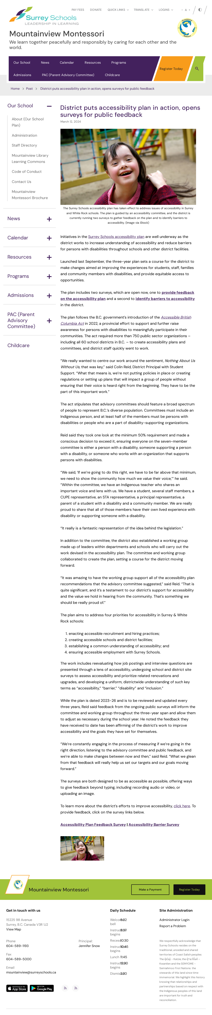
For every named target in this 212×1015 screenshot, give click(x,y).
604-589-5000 (18, 959)
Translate (143, 10)
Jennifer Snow (89, 946)
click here (182, 806)
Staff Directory (24, 145)
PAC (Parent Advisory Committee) (68, 75)
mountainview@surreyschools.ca (31, 972)
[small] (182, 10)
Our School (21, 62)
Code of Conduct (27, 171)
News (45, 62)
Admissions (22, 75)
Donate (96, 10)
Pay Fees (78, 10)
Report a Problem (172, 926)
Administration (24, 135)
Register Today (171, 69)
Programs (118, 62)
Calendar (67, 62)
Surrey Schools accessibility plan (116, 236)
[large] (189, 10)
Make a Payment (150, 889)
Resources (93, 62)
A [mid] (186, 10)
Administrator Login (174, 920)
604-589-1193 (17, 946)
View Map (13, 929)
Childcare (112, 75)
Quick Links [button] (118, 10)
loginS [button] (166, 10)
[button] (197, 68)
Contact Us (21, 181)
